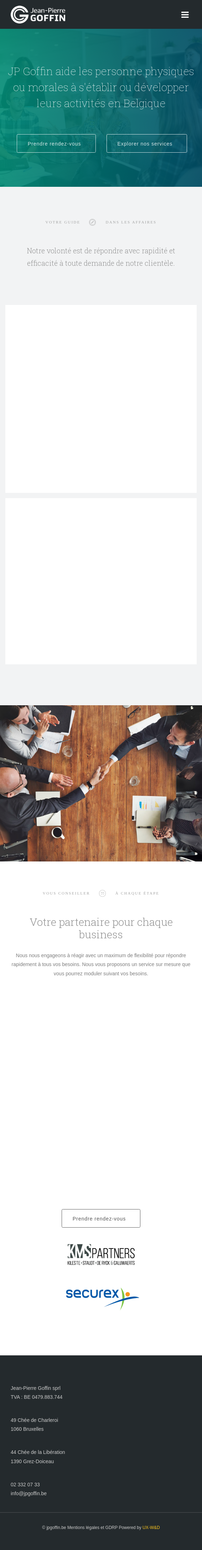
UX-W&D (151, 1527)
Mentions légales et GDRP (92, 1527)
